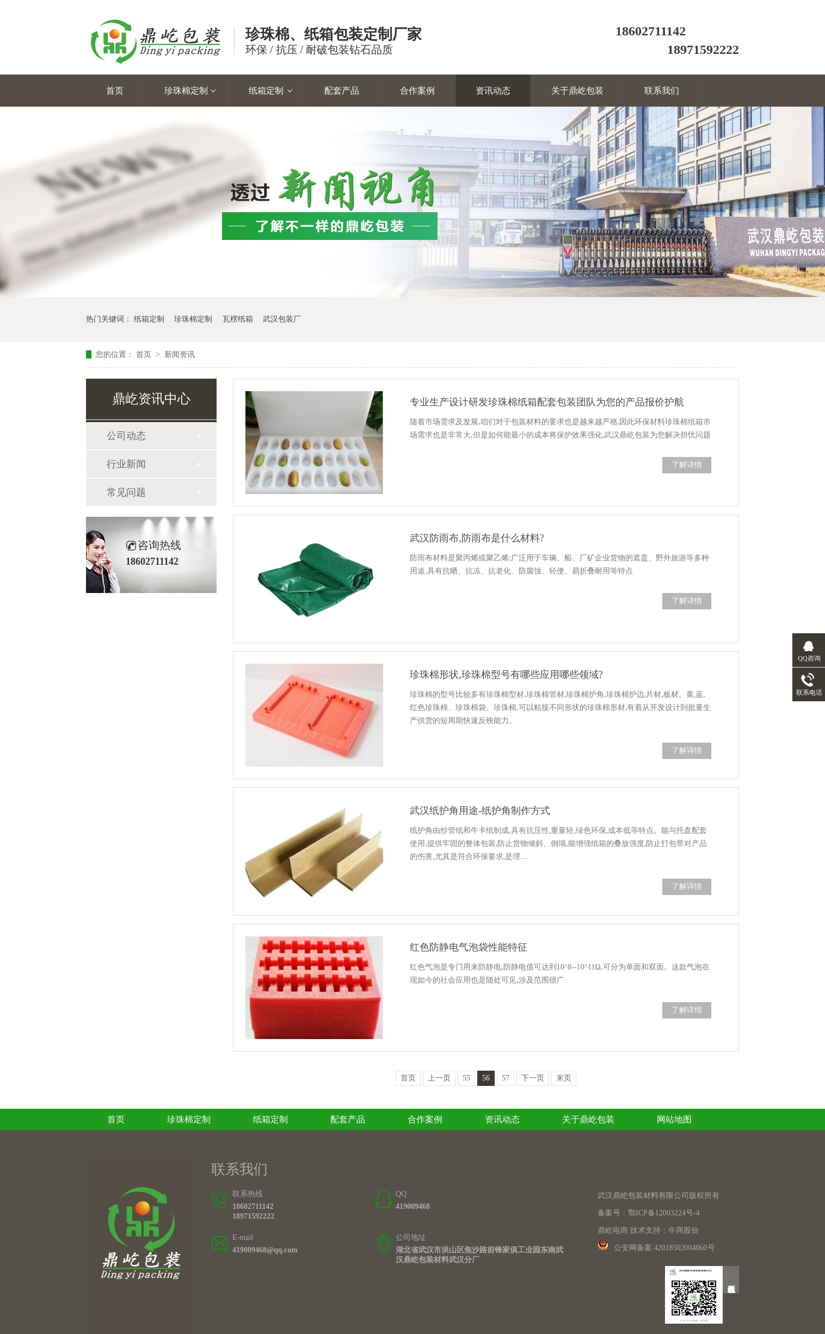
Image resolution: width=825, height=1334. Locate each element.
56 (486, 1078)
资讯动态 (493, 90)
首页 (115, 90)
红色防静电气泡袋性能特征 (468, 947)
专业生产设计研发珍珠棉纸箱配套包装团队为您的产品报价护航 (547, 402)
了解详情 (687, 465)
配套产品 (341, 90)
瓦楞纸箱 (238, 319)
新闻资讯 (179, 354)
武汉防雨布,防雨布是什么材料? (477, 538)
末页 (563, 1078)
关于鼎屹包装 (577, 90)
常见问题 (126, 492)
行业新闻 (126, 464)
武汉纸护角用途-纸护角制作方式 (480, 810)
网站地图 (674, 1119)
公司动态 (126, 435)
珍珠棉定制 (186, 90)
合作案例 (417, 90)
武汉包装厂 (282, 319)
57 (505, 1078)
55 (466, 1078)
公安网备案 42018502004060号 (664, 1248)
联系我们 (661, 90)
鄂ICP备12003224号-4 (663, 1213)
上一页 (439, 1078)
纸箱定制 (266, 90)
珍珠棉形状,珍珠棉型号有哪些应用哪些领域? (506, 674)
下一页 (532, 1078)
